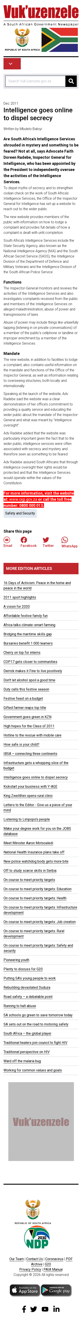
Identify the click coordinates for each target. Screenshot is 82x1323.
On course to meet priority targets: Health (34, 898)
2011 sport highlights (19, 597)
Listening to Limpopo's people (26, 819)
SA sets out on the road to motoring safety (35, 1024)
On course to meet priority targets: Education (37, 889)
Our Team (16, 1259)
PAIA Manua (53, 1269)
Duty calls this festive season (26, 689)
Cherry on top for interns (21, 652)
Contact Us (34, 1259)
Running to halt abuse (19, 1006)
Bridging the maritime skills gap (27, 634)
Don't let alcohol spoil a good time (29, 680)
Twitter (48, 542)
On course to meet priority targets (29, 880)
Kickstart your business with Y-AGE (30, 786)
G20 (48, 1264)
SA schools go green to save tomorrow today (38, 1015)
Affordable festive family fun (25, 616)
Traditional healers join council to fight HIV (35, 1043)
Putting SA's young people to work (29, 978)
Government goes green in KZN (27, 717)
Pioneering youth (16, 960)
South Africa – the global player (27, 1033)
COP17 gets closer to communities (30, 662)
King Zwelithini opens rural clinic (28, 796)
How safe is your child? (21, 744)
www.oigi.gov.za (23, 499)
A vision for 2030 (16, 606)
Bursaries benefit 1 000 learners (28, 643)
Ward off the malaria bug (22, 1061)
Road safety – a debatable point (27, 997)
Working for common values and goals (32, 1070)
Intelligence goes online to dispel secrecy (35, 777)
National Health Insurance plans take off (34, 852)
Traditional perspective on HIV (26, 1052)
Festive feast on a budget (23, 698)
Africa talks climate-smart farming (29, 625)
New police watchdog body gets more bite (35, 861)
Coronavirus (54, 1259)
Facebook (29, 542)
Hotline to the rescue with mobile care (32, 735)
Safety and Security (20, 513)
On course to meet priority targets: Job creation (39, 922)
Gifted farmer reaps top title (24, 708)
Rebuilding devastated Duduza (26, 987)
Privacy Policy (30, 1269)
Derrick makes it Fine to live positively (32, 671)
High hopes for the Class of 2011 (28, 726)
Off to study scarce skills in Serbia (29, 870)
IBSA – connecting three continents (30, 754)
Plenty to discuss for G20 (23, 969)
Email (7, 542)
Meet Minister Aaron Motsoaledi (28, 843)
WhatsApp (69, 542)
